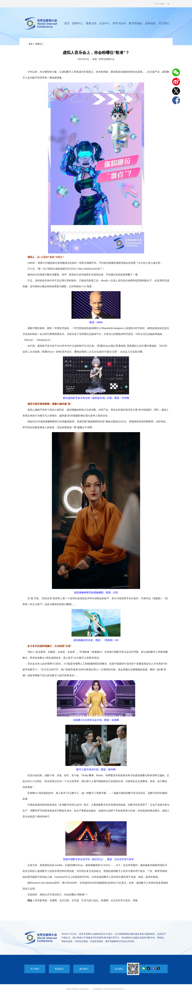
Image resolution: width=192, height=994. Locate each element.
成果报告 (150, 23)
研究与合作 (119, 23)
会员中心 (104, 23)
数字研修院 (135, 23)
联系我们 (59, 969)
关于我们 (163, 23)
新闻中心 (77, 23)
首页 (67, 23)
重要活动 (91, 23)
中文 (156, 4)
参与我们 (83, 969)
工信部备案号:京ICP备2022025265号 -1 (108, 989)
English (162, 4)
